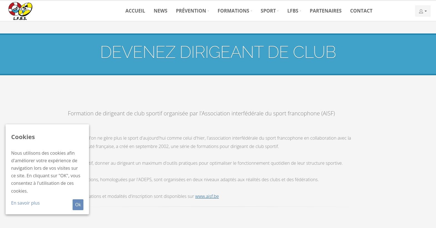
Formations (233, 11)
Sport (268, 11)
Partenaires (325, 11)
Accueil (135, 11)
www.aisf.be (207, 196)
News (160, 11)
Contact (361, 11)
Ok (78, 205)
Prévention (191, 11)
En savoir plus (25, 203)
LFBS (292, 11)
